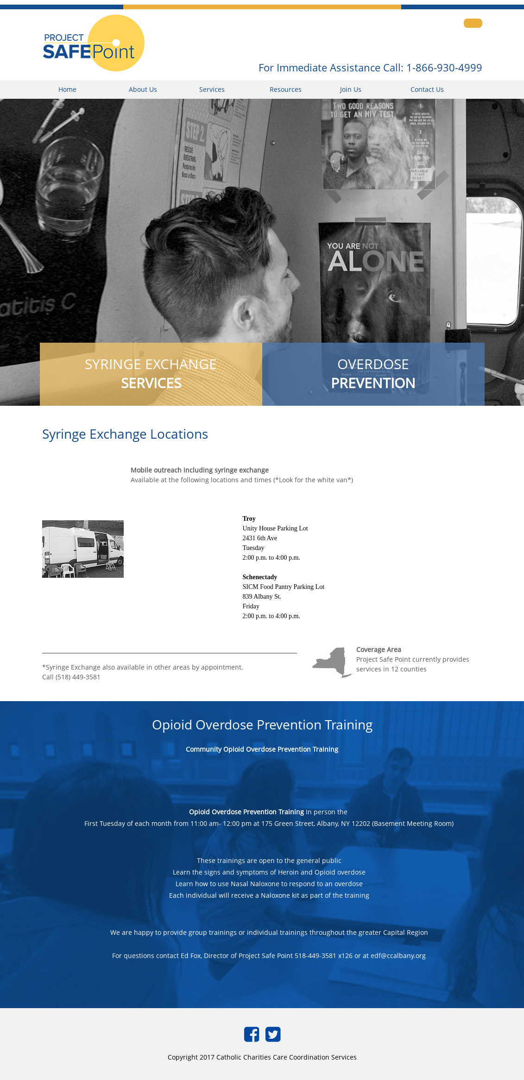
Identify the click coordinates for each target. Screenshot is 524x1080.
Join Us (350, 89)
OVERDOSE (373, 373)
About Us (143, 89)
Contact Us (427, 89)
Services (212, 89)
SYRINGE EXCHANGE (151, 373)
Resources (286, 89)
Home (67, 89)
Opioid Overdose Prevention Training (246, 811)
